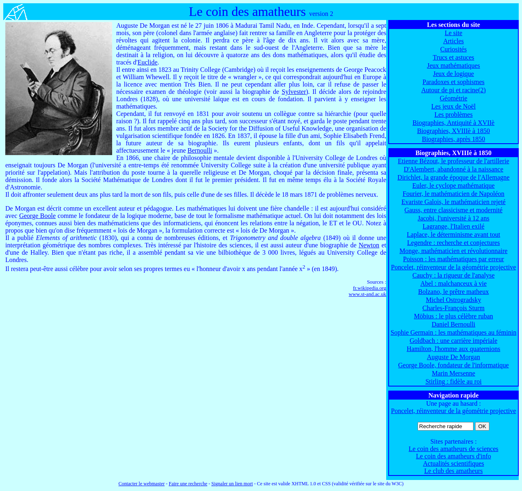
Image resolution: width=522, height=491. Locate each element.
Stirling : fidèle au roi (453, 381)
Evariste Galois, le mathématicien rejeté (453, 201)
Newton (368, 245)
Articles (453, 41)
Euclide (147, 62)
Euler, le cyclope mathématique (453, 185)
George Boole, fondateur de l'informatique (453, 365)
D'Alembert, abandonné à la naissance (453, 169)
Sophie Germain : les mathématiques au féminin (453, 332)
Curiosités (453, 49)
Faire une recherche (188, 484)
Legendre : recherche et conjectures (453, 242)
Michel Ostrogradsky (453, 299)
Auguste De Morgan (453, 356)
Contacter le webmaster (141, 484)
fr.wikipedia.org (369, 288)
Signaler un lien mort (232, 484)
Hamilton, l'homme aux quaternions (453, 348)
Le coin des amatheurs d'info (453, 456)
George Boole (37, 215)
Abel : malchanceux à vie (453, 283)
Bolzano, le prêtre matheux (453, 291)
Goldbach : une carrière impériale (454, 340)
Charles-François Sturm (453, 307)
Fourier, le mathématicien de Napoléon (453, 193)
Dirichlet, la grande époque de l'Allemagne (454, 177)
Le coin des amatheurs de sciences (453, 448)
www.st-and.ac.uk (367, 294)
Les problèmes (453, 114)
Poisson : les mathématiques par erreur (453, 258)
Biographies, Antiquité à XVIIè (454, 122)
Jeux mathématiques (453, 65)
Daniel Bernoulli (453, 324)
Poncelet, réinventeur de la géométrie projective (453, 267)
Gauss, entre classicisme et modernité (453, 210)
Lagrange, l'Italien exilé (453, 226)
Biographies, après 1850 (453, 139)
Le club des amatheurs (453, 470)
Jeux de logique (453, 73)
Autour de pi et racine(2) (453, 90)
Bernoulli (200, 150)
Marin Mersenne (453, 373)
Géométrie (453, 98)
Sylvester (294, 91)
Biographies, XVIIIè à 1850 (453, 130)
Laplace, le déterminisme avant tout (453, 234)
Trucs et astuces (453, 57)
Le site (453, 32)
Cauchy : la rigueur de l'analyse (453, 275)
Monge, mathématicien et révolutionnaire (454, 250)
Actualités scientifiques (453, 463)
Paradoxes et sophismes (453, 81)
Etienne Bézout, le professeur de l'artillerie (453, 161)
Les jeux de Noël (453, 106)
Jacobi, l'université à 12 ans (453, 218)
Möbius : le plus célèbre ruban (453, 316)
